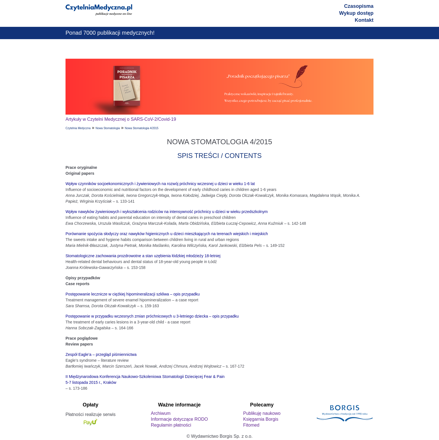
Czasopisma (358, 6)
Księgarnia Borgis (260, 419)
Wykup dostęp (356, 13)
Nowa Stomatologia (107, 128)
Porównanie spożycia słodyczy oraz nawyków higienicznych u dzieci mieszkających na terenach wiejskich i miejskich (167, 233)
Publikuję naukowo (261, 413)
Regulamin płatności (171, 425)
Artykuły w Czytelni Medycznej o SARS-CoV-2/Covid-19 (121, 119)
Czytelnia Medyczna (78, 128)
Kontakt (364, 20)
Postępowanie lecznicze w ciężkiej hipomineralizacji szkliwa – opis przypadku (133, 294)
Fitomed (251, 425)
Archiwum (161, 413)
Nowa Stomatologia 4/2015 (141, 128)
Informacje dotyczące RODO (179, 419)
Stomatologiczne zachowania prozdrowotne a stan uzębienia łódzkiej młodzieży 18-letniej (143, 256)
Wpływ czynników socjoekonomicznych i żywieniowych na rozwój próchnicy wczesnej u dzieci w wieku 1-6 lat (160, 183)
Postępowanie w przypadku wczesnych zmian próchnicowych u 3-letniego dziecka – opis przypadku (152, 316)
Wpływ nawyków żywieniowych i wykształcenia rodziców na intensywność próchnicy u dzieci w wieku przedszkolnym (167, 211)
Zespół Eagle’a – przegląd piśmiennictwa (101, 354)
